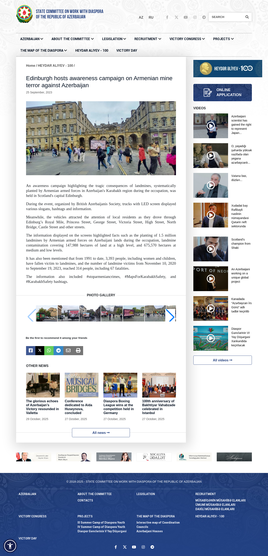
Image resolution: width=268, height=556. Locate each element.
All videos (222, 360)
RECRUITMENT (145, 39)
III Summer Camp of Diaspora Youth (101, 522)
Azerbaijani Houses (149, 531)
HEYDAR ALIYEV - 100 (91, 50)
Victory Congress (185, 39)
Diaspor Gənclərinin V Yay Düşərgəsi (102, 531)
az (141, 17)
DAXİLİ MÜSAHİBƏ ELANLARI (214, 509)
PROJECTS (221, 39)
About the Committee (70, 39)
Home (30, 65)
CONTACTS (85, 500)
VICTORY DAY (126, 50)
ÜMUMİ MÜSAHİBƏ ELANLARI (215, 504)
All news (101, 433)
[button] (170, 317)
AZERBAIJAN (29, 39)
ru (151, 17)
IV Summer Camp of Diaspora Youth (101, 527)
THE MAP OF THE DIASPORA (41, 50)
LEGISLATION (112, 39)
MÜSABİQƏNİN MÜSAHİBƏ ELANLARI (220, 500)
